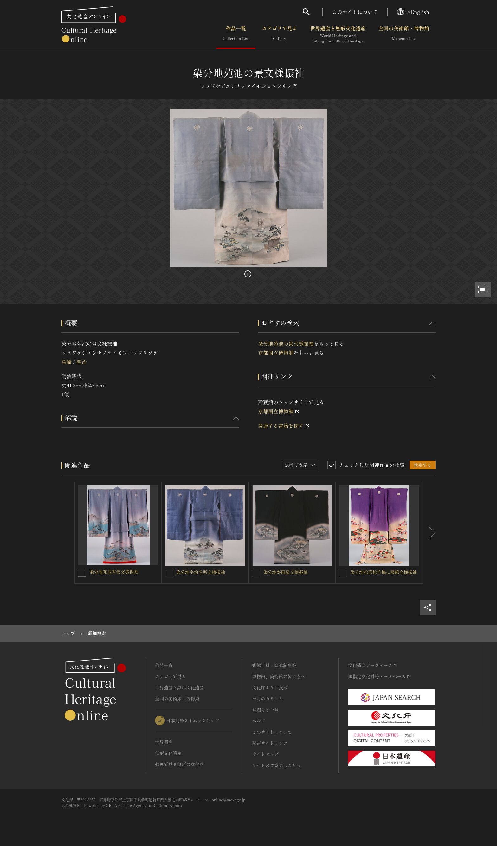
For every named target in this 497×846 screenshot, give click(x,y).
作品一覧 (236, 34)
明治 (81, 362)
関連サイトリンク (269, 743)
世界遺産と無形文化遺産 (338, 34)
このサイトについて (355, 12)
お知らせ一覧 (265, 709)
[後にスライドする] (429, 533)
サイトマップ (265, 754)
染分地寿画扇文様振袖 (285, 572)
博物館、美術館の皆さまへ (278, 676)
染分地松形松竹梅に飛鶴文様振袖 (383, 572)
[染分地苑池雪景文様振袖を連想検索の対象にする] (82, 573)
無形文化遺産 (168, 753)
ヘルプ (258, 721)
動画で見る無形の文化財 (179, 764)
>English (413, 12)
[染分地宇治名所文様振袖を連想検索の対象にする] (169, 573)
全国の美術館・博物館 (403, 34)
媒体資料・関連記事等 (274, 665)
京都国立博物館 (276, 352)
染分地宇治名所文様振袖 (200, 572)
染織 (66, 362)
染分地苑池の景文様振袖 (286, 343)
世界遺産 (164, 742)
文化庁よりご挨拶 (269, 687)
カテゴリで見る (279, 34)
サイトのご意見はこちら (276, 765)
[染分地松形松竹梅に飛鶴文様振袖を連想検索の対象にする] (343, 573)
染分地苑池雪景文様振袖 (113, 572)
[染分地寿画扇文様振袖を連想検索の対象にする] (256, 573)
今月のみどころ (267, 698)
